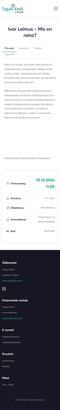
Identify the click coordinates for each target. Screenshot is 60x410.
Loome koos (8, 361)
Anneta (6, 366)
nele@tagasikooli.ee (12, 281)
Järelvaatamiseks (11, 342)
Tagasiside (9, 54)
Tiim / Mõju (8, 385)
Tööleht (38, 48)
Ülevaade (9, 48)
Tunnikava (24, 48)
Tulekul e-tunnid (10, 337)
